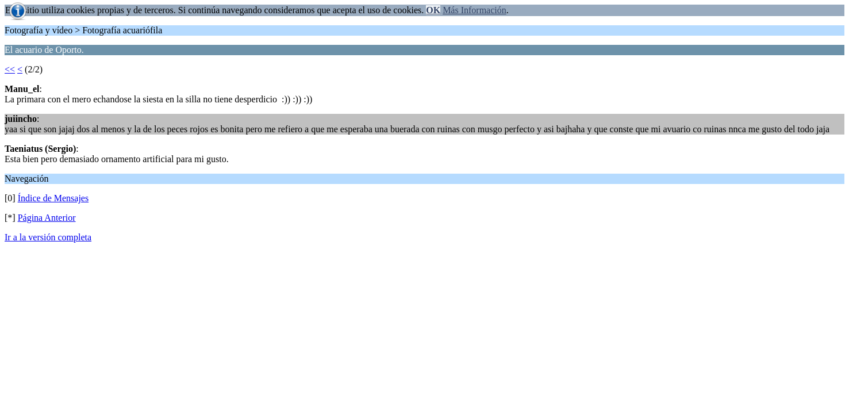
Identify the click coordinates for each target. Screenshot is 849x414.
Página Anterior (47, 218)
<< (10, 69)
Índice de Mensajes (53, 198)
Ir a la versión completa (48, 237)
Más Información (474, 10)
